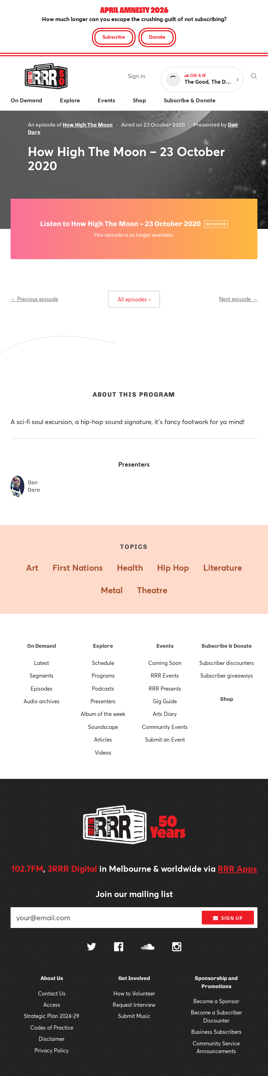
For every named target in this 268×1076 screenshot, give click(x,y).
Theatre (152, 590)
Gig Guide (165, 701)
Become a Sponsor (216, 1001)
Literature (222, 567)
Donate (157, 36)
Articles (103, 739)
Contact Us (52, 993)
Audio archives (42, 701)
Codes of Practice (51, 1027)
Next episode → (238, 298)
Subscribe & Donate (226, 646)
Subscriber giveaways (226, 675)
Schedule (103, 662)
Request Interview (134, 1004)
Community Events (165, 726)
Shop (226, 699)
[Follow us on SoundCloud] (148, 947)
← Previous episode (34, 298)
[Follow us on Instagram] (176, 947)
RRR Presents (165, 688)
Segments (42, 675)
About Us (51, 978)
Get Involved (134, 978)
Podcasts (103, 688)
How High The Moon (88, 125)
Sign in (136, 75)
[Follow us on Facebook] (118, 947)
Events (165, 646)
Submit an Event (165, 739)
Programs (103, 675)
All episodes (134, 299)
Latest (41, 662)
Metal (112, 590)
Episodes (41, 688)
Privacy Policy (52, 1050)
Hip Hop (173, 567)
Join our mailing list (134, 893)
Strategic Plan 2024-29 (51, 1015)
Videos (103, 752)
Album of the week (103, 713)
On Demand (41, 646)
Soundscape (103, 726)
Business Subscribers (216, 1031)
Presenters (103, 701)
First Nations (77, 567)
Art (32, 567)
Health (130, 567)
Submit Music (134, 1015)
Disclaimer (51, 1038)
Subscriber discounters (226, 662)
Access (51, 1004)
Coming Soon (165, 662)
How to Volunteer (134, 993)
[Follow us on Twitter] (91, 947)
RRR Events (165, 675)
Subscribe (113, 36)
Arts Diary (165, 713)
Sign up (227, 918)
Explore (103, 646)
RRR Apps (237, 868)
